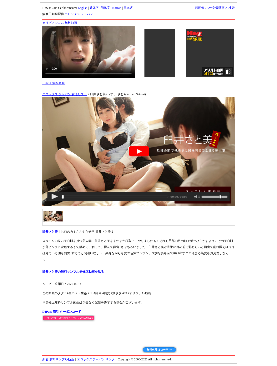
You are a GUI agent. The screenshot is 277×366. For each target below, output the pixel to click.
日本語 (128, 7)
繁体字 (94, 7)
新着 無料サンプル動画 (58, 359)
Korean (116, 7)
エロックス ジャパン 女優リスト (64, 94)
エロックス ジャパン (79, 14)
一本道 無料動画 (53, 83)
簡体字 (105, 7)
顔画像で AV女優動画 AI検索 (215, 7)
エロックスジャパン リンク (96, 359)
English (82, 7)
